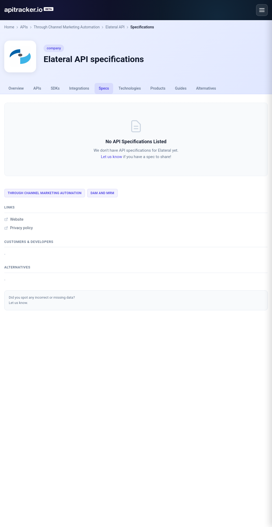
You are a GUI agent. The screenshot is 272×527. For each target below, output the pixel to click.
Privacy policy (18, 228)
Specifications (142, 27)
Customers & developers (28, 242)
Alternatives (206, 88)
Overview (16, 88)
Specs (104, 88)
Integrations (79, 88)
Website (13, 219)
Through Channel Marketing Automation (67, 27)
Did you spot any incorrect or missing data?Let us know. (42, 300)
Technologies (129, 88)
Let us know (111, 156)
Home (9, 27)
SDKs (55, 88)
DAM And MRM (102, 193)
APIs (24, 27)
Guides (180, 88)
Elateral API (115, 27)
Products (157, 88)
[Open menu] (262, 10)
